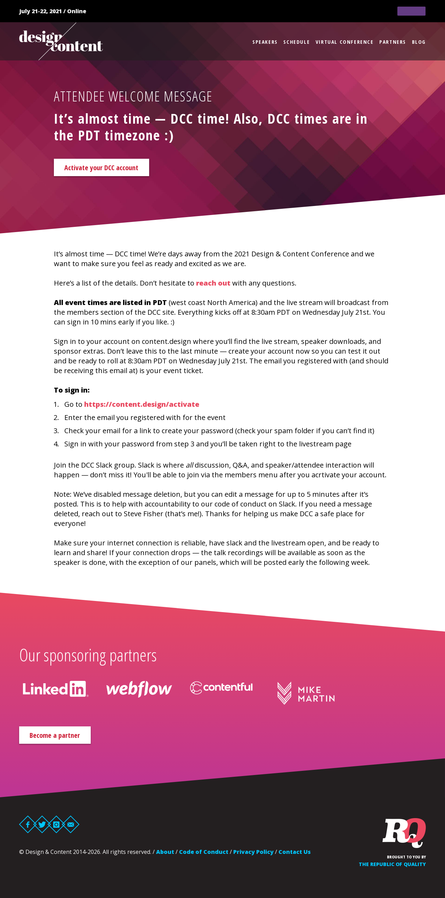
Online (76, 11)
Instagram (56, 827)
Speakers (265, 41)
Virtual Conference (345, 41)
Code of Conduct (203, 854)
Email (71, 827)
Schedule (296, 41)
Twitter (42, 827)
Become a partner (64, 737)
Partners (392, 41)
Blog (419, 41)
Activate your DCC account (113, 168)
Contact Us (294, 854)
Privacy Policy (253, 854)
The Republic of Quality (392, 867)
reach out (213, 284)
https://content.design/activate (141, 405)
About (165, 854)
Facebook (28, 827)
